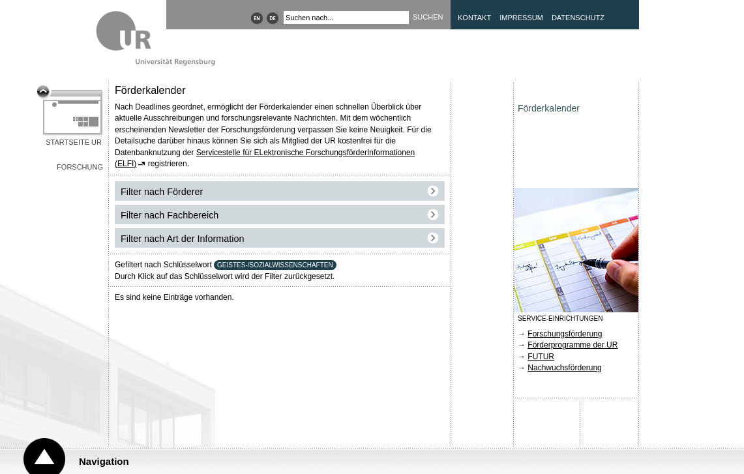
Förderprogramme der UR (573, 344)
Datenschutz (578, 18)
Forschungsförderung (565, 333)
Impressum (521, 18)
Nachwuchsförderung (564, 367)
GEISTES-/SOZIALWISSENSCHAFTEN (275, 265)
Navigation (104, 461)
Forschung (80, 167)
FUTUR (541, 356)
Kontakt (474, 18)
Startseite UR (74, 142)
